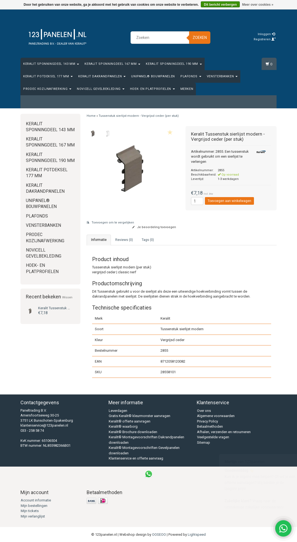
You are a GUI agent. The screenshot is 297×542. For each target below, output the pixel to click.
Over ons (204, 411)
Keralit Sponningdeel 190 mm (174, 64)
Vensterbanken (222, 76)
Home (91, 116)
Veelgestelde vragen (213, 437)
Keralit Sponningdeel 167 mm (112, 64)
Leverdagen (118, 411)
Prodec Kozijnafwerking (47, 89)
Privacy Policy (207, 421)
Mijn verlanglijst (33, 516)
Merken (186, 89)
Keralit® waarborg (123, 426)
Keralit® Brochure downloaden (133, 432)
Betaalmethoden (210, 426)
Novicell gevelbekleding (101, 89)
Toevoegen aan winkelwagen (229, 201)
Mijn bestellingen (34, 506)
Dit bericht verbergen (220, 5)
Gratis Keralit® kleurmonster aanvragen (139, 416)
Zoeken (200, 37)
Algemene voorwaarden (216, 416)
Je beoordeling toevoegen (154, 227)
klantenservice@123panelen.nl (44, 425)
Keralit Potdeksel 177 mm (48, 76)
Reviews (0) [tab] (124, 240)
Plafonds (190, 76)
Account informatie (36, 500)
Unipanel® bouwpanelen (153, 76)
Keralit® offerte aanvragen (129, 421)
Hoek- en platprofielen (152, 89)
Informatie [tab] (99, 240)
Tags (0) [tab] (148, 240)
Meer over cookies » (257, 5)
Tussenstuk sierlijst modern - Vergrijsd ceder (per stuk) (139, 116)
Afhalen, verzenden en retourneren (224, 432)
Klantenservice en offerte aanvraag (136, 458)
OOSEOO (159, 534)
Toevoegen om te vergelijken (110, 222)
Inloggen (266, 34)
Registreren (265, 39)
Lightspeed (197, 534)
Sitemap (203, 442)
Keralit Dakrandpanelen (102, 76)
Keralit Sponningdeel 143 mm (51, 64)
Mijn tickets (30, 511)
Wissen (67, 297)
